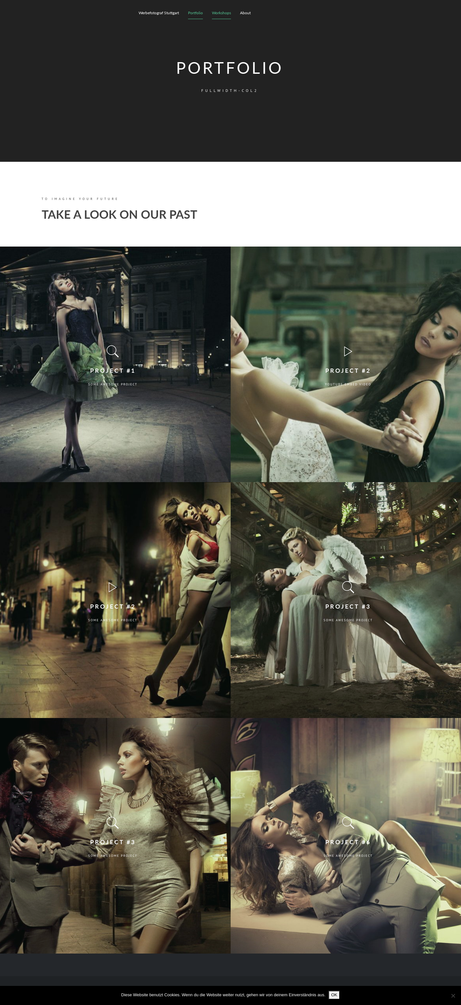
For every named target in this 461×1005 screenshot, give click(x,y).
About (245, 12)
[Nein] (453, 995)
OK (334, 994)
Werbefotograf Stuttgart (159, 12)
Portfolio (195, 12)
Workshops (221, 12)
